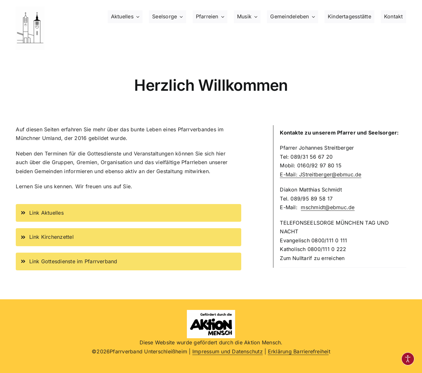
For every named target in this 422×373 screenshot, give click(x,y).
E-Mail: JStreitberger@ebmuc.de (320, 174)
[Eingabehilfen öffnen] (408, 359)
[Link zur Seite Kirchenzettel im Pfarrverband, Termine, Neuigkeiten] (128, 237)
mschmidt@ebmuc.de (327, 207)
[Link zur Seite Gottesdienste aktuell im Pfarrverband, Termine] (128, 262)
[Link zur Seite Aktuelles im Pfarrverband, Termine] (128, 213)
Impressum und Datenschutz (227, 351)
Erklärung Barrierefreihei (298, 351)
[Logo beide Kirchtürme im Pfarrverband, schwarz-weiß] (30, 9)
